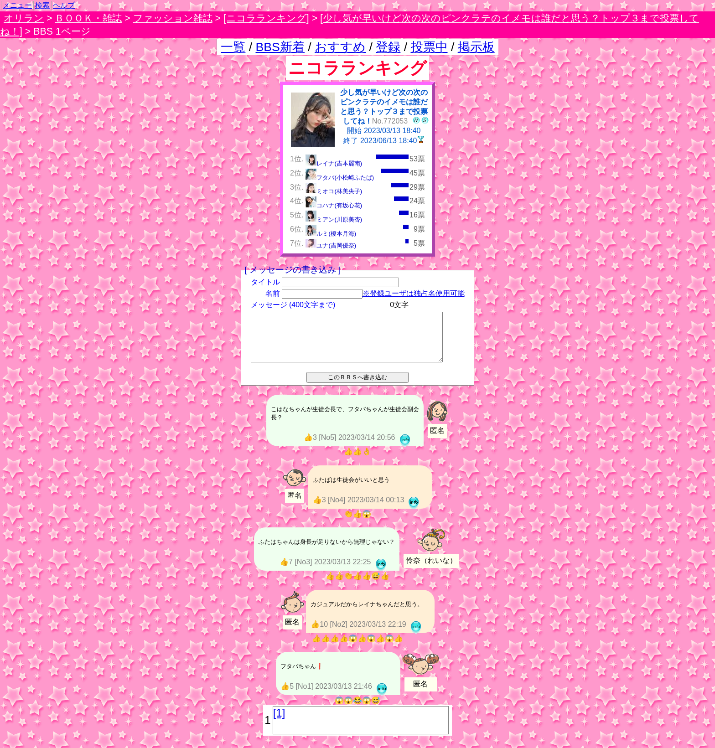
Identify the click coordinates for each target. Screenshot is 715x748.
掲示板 (476, 47)
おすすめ (340, 47)
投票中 (429, 47)
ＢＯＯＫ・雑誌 (88, 18)
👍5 (287, 698)
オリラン (24, 18)
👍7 (287, 573)
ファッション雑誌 (172, 18)
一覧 (233, 47)
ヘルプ (64, 5)
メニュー (17, 5)
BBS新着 (280, 47)
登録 (388, 47)
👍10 (320, 636)
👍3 (311, 448)
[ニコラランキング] (266, 18)
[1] (279, 725)
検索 (42, 5)
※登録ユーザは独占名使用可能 (413, 293)
